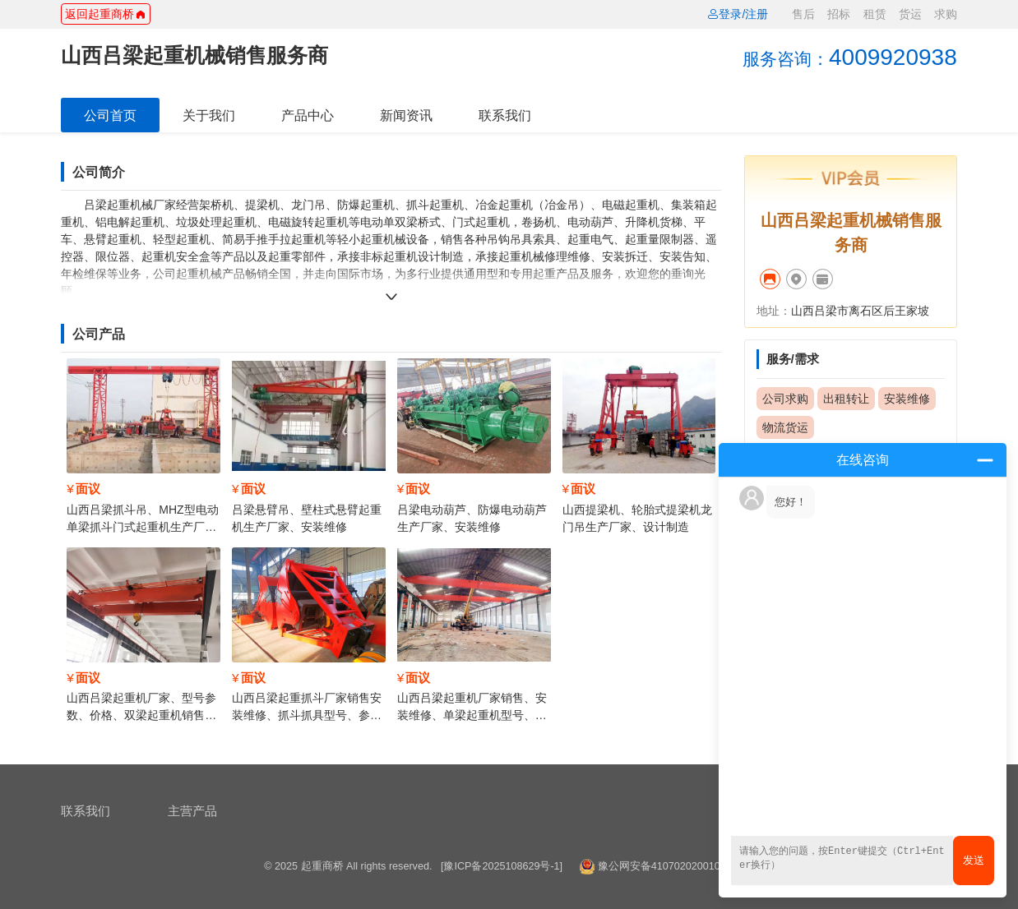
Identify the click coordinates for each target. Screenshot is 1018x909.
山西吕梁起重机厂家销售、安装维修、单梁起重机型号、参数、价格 (472, 715)
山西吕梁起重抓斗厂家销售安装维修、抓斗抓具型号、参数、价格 (307, 715)
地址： (774, 310)
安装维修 (907, 398)
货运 (910, 14)
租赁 (874, 14)
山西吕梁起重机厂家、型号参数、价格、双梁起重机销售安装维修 (141, 715)
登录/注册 (737, 14)
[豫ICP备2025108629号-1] (501, 866)
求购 (945, 14)
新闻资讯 (406, 115)
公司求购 (785, 398)
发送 (973, 860)
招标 (838, 14)
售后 (803, 14)
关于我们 (209, 115)
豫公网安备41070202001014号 (670, 866)
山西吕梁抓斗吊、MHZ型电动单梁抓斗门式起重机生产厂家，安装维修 (142, 527)
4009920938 (850, 57)
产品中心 (307, 115)
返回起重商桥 (105, 14)
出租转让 (846, 398)
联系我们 (505, 115)
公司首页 (110, 115)
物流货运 (785, 427)
